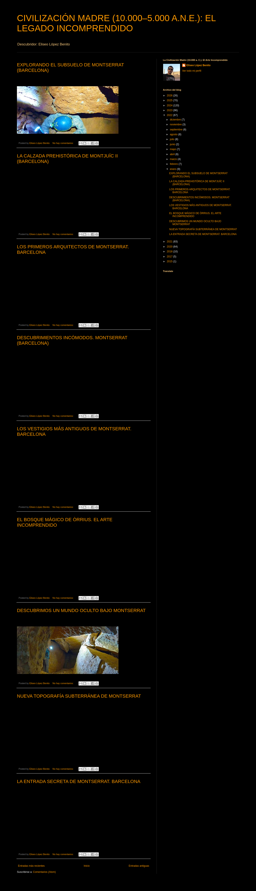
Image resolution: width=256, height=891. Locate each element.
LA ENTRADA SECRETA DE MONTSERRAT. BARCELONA (78, 781)
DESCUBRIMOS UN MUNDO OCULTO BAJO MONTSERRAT (81, 610)
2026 (170, 95)
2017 (170, 256)
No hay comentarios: (63, 143)
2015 (170, 261)
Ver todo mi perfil (191, 70)
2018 (170, 251)
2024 (170, 105)
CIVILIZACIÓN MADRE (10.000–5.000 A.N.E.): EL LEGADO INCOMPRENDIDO (116, 23)
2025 (170, 100)
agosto (174, 134)
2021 (170, 241)
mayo (173, 149)
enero (173, 169)
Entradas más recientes (31, 865)
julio (172, 139)
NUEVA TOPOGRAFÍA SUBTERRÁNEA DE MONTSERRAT (79, 696)
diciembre (176, 119)
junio (173, 144)
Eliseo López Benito (198, 65)
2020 (170, 246)
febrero (174, 164)
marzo (174, 159)
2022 (170, 115)
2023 (170, 110)
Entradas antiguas (139, 865)
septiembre (176, 129)
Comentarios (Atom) (44, 872)
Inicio (87, 865)
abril (172, 154)
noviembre (176, 124)
